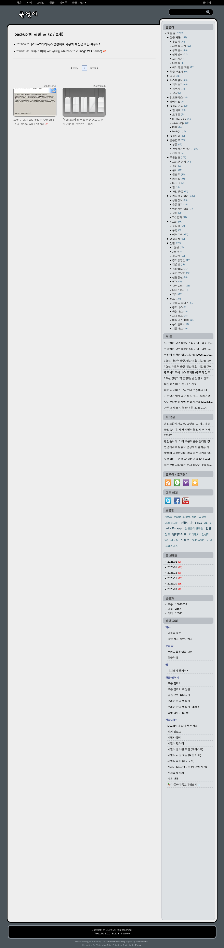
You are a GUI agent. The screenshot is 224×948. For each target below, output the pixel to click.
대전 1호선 (180, 290)
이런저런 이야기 (182, 195)
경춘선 (178, 264)
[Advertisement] (188, 855)
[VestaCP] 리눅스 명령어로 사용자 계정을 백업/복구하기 (66, 44)
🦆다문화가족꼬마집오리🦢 (184, 784)
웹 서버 (179, 110)
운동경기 (180, 204)
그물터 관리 (179, 105)
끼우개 (178, 88)
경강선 (178, 255)
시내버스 (180, 315)
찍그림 (176, 221)
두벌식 (178, 41)
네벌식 (178, 62)
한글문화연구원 (194, 528)
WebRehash (142, 941)
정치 (177, 212)
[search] (188, 12)
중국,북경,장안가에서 (180, 638)
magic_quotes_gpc (185, 516)
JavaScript (180, 122)
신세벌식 (180, 54)
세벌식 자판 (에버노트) (181, 760)
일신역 (206, 534)
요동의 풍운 (175, 632)
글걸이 (109, 930)
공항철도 (180, 268)
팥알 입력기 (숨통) (178, 712)
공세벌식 (180, 50)
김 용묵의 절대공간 (179, 695)
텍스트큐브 (179, 80)
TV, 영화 (179, 217)
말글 (175, 75)
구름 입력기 (175, 683)
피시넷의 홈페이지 (178, 670)
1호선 (178, 247)
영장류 (203, 516)
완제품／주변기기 (185, 148)
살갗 (176, 92)
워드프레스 (179, 97)
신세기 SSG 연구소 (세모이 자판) (187, 766)
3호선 (177, 251)
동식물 (178, 225)
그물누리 (177, 135)
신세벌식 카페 (176, 772)
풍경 (176, 230)
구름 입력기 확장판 (179, 689)
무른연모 (178, 157)
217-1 (207, 522)
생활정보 (180, 200)
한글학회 (173, 657)
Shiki (108, 945)
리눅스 (178, 178)
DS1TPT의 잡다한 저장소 (183, 725)
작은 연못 (173, 778)
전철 (175, 243)
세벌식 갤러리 (176, 743)
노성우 (185, 540)
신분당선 (180, 277)
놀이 (177, 165)
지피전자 (194, 534)
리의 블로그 (175, 731)
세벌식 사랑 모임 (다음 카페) (184, 755)
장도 (167, 534)
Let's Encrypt (174, 528)
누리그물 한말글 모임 (180, 651)
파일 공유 (180, 191)
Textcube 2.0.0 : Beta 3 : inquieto (112, 933)
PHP (177, 127)
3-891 (198, 522)
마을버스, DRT (183, 320)
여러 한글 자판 (183, 67)
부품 (177, 144)
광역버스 (179, 307)
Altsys (168, 516)
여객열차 (177, 238)
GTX (177, 281)
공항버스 (180, 311)
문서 (177, 170)
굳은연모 (177, 140)
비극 (209, 540)
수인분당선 (181, 273)
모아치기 (179, 58)
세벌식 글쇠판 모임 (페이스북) (185, 749)
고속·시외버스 (183, 303)
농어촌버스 (180, 324)
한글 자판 (178, 37)
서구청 (174, 540)
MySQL (179, 131)
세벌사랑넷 (174, 737)
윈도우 (178, 174)
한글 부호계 (179, 71)
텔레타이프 (179, 534)
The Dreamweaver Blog (113, 941)
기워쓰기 (180, 84)
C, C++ (178, 182)
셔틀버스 (180, 328)
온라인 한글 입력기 (179, 700)
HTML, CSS (181, 118)
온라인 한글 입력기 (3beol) (183, 706)
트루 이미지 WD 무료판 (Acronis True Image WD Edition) (66, 51)
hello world (198, 540)
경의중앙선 (181, 260)
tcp (166, 540)
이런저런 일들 (183, 208)
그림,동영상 (181, 161)
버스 (175, 298)
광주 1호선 (181, 285)
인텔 (208, 528)
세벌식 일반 (181, 45)
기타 (177, 294)
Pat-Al (138, 945)
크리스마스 (171, 545)
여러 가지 (180, 234)
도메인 (178, 114)
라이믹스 (177, 101)
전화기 (178, 152)
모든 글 (175, 33)
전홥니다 (186, 522)
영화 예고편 (172, 522)
